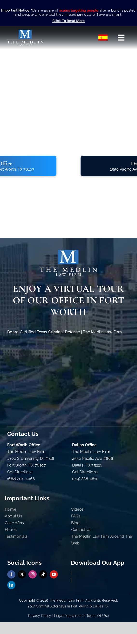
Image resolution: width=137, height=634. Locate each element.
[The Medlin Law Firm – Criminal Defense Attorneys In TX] (25, 31)
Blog (75, 523)
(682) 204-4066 (21, 478)
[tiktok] (43, 574)
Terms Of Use (97, 616)
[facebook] (11, 574)
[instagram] (32, 574)
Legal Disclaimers (68, 616)
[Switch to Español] (103, 37)
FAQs (76, 516)
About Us (13, 516)
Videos (77, 509)
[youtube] (54, 574)
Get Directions (20, 472)
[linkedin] (11, 585)
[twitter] (22, 574)
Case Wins (14, 523)
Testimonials (16, 536)
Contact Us (81, 529)
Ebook (11, 529)
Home (10, 509)
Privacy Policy (39, 616)
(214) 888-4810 (85, 478)
